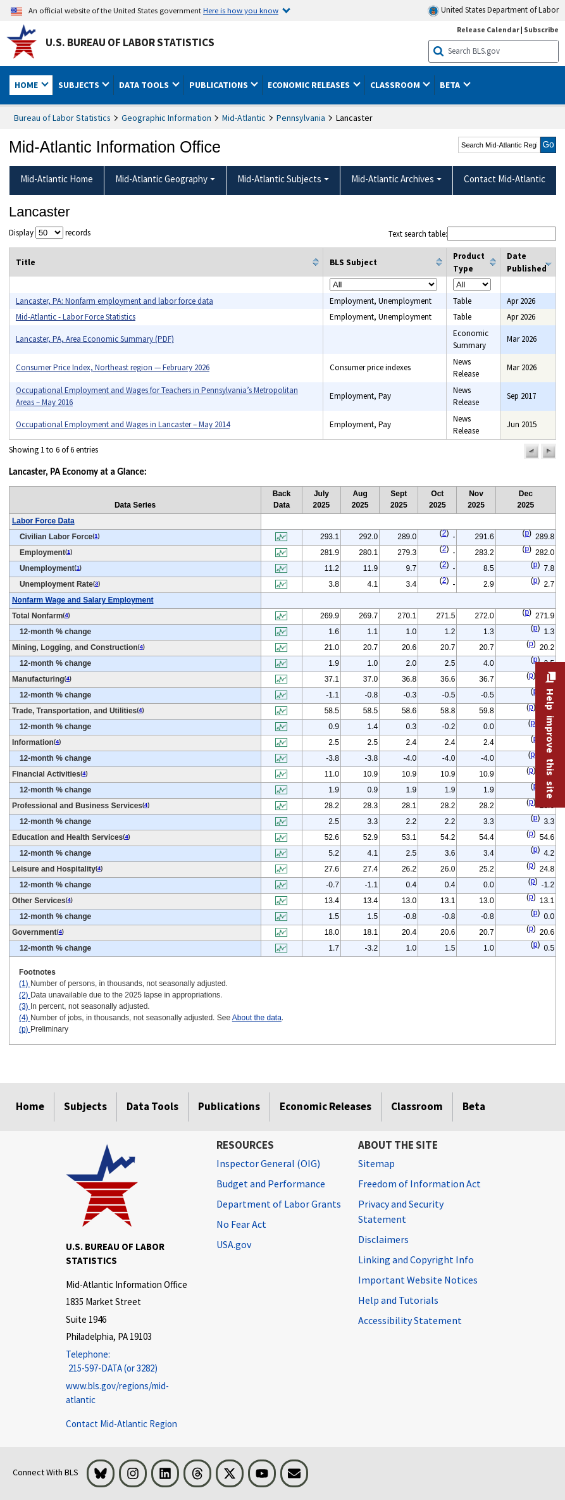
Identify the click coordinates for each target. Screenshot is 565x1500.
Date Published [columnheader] (527, 262)
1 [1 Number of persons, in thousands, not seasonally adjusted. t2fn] (95, 536)
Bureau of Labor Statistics (62, 117)
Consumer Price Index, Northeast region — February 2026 (112, 367)
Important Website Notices (418, 1279)
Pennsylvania (300, 117)
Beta (474, 1106)
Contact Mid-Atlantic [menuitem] (504, 179)
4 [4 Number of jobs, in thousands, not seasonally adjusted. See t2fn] (66, 615)
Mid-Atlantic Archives (392, 179)
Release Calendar (488, 29)
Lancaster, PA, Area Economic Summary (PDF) (95, 339)
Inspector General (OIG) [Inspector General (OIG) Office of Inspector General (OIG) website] (268, 1163)
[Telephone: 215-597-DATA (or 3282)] (131, 1361)
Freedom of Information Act (419, 1183)
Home (30, 1106)
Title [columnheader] (25, 262)
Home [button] (27, 85)
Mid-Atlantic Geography (161, 179)
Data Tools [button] (145, 85)
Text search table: (472, 233)
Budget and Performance (270, 1183)
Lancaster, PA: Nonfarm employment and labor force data (114, 301)
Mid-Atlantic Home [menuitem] (56, 179)
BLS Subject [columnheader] (353, 262)
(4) (24, 1017)
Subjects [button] (79, 85)
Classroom (417, 1106)
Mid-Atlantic (244, 117)
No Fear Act (241, 1224)
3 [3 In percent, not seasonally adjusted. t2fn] (96, 583)
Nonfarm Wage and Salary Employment (83, 600)
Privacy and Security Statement (401, 1211)
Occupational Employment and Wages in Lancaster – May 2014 (123, 424)
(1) (24, 983)
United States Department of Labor (493, 10)
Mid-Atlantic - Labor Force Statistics (75, 316)
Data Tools (152, 1106)
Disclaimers (383, 1239)
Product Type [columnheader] (469, 262)
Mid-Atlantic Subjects (279, 179)
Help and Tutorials (398, 1300)
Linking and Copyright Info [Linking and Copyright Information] (416, 1259)
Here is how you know (240, 10)
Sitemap (376, 1163)
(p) (24, 1029)
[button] (531, 451)
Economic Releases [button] (310, 85)
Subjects (85, 1106)
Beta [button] (451, 85)
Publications (229, 1106)
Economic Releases (325, 1106)
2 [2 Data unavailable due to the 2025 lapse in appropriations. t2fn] (444, 532)
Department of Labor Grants (278, 1203)
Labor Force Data (43, 520)
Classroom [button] (396, 85)
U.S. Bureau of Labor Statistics (130, 42)
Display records (49, 232)
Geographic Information (166, 117)
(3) (24, 1006)
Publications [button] (219, 85)
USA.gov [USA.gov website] (233, 1244)
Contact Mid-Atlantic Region (121, 1424)
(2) (24, 995)
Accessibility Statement (410, 1320)
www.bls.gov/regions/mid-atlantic (117, 1393)
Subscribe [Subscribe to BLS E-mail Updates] (541, 29)
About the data (257, 1017)
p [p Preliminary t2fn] (527, 532)
